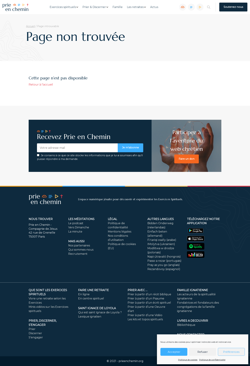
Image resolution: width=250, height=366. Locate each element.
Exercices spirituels (63, 7)
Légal (112, 219)
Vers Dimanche (78, 227)
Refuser (202, 351)
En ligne (84, 294)
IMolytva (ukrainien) (161, 244)
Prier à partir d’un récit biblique (149, 294)
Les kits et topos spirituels (145, 319)
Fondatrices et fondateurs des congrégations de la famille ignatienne (198, 307)
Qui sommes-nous (80, 249)
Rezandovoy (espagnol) (163, 269)
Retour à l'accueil (41, 84)
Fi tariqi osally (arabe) (161, 240)
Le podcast (75, 223)
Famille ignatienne (192, 290)
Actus (154, 7)
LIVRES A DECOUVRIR (192, 320)
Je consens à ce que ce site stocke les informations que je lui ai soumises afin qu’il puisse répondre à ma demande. (90, 157)
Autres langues (160, 219)
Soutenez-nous (233, 7)
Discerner (35, 333)
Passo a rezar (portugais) (164, 260)
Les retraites (135, 7)
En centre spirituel (91, 298)
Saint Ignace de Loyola (97, 308)
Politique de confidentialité (212, 359)
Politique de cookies (187, 359)
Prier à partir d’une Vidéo (145, 315)
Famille (117, 7)
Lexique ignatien (89, 316)
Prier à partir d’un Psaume (146, 298)
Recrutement (78, 253)
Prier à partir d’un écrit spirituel (149, 302)
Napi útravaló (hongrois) (164, 256)
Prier (32, 329)
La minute (75, 231)
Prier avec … (137, 290)
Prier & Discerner (94, 7)
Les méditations (81, 219)
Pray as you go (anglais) (163, 265)
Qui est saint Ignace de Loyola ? (100, 312)
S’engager (36, 337)
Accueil (30, 26)
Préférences (231, 351)
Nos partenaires (79, 245)
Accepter (174, 351)
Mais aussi (76, 241)
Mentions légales (119, 231)
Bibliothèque (186, 325)
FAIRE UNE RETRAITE (93, 290)
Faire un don (186, 158)
